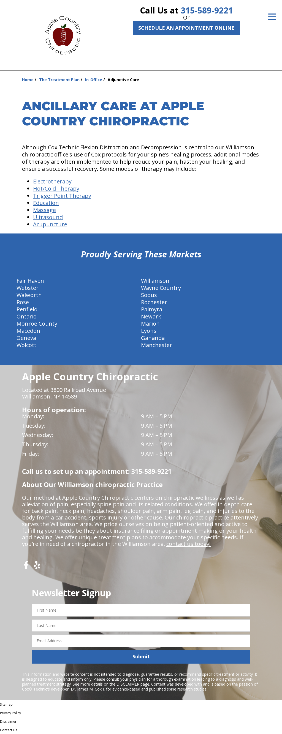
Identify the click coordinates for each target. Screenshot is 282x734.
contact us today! (188, 544)
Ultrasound (48, 217)
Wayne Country (161, 288)
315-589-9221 (207, 10)
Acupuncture (50, 224)
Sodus (149, 295)
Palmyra (151, 309)
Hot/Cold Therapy (56, 188)
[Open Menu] (272, 16)
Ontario (27, 316)
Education (46, 203)
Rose (23, 302)
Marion (150, 323)
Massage (44, 210)
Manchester (156, 345)
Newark (151, 316)
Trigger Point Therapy (62, 195)
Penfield (27, 309)
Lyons (148, 330)
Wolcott (26, 345)
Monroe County (37, 323)
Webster (28, 288)
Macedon (28, 330)
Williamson (155, 280)
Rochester (154, 302)
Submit (141, 656)
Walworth (29, 295)
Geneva (26, 338)
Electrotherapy (52, 181)
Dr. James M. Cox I (87, 689)
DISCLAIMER (127, 684)
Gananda (153, 338)
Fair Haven (30, 280)
